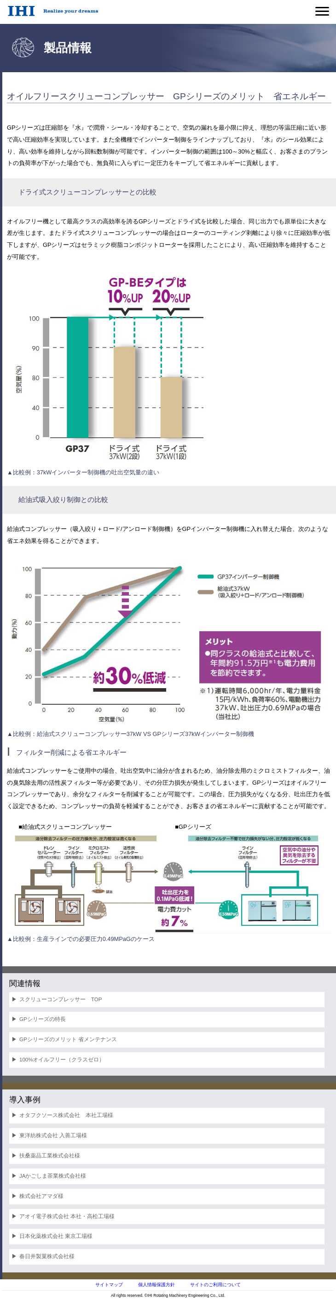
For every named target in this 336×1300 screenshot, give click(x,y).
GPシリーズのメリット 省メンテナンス (68, 1039)
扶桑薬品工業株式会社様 (49, 1155)
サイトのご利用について (215, 1284)
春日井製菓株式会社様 (47, 1256)
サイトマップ (109, 1284)
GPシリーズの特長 (42, 1019)
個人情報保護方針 (156, 1284)
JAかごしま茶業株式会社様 (52, 1176)
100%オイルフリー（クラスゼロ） (61, 1059)
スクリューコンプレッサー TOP (60, 999)
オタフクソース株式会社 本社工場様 (66, 1115)
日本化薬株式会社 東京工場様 (56, 1236)
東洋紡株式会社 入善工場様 (53, 1135)
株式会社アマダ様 (41, 1196)
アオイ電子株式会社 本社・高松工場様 (67, 1216)
